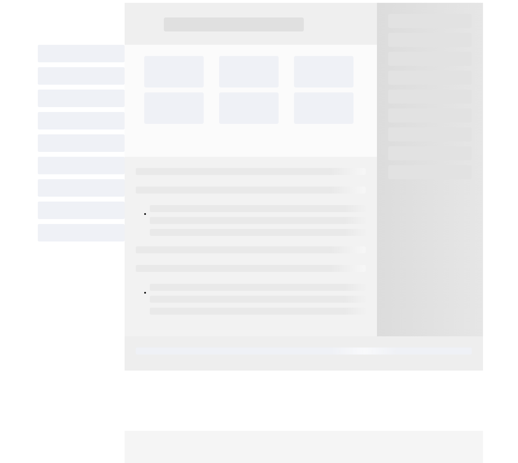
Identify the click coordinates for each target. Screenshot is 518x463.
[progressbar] (81, 53)
